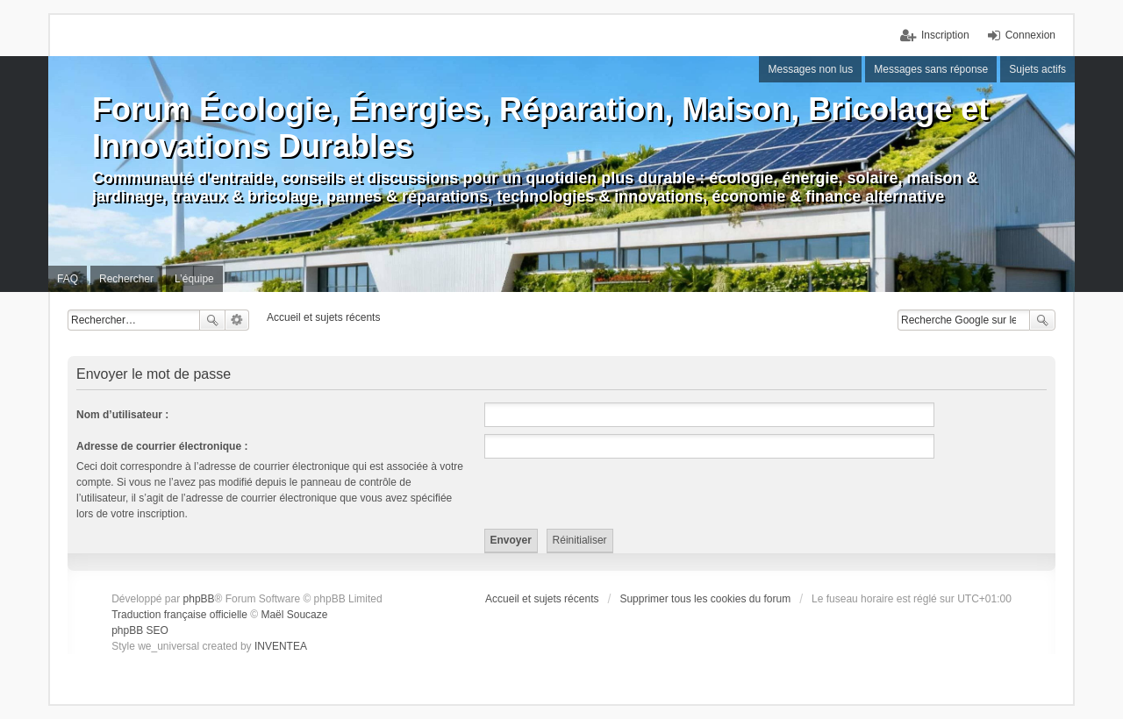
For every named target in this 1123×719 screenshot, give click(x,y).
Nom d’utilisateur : (122, 415)
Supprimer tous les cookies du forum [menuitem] (704, 599)
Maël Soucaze (294, 615)
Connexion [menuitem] (1030, 35)
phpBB (199, 599)
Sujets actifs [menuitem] (1037, 69)
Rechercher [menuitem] (126, 279)
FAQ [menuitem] (67, 279)
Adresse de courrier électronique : (161, 446)
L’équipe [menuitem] (194, 279)
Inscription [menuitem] (945, 35)
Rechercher (212, 320)
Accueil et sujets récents (541, 599)
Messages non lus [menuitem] (810, 69)
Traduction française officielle (179, 615)
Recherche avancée (237, 320)
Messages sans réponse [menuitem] (931, 69)
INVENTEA (280, 646)
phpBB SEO (139, 630)
